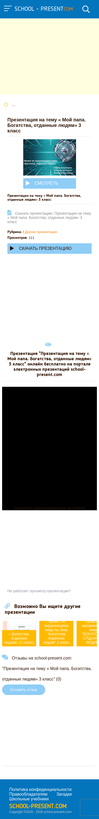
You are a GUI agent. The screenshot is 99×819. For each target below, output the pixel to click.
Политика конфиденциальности (40, 789)
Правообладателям (28, 794)
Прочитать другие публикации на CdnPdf (49, 508)
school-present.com (38, 806)
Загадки (64, 794)
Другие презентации (41, 232)
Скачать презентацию (41, 248)
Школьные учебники (29, 799)
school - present (44, 9)
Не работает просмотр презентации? (39, 591)
